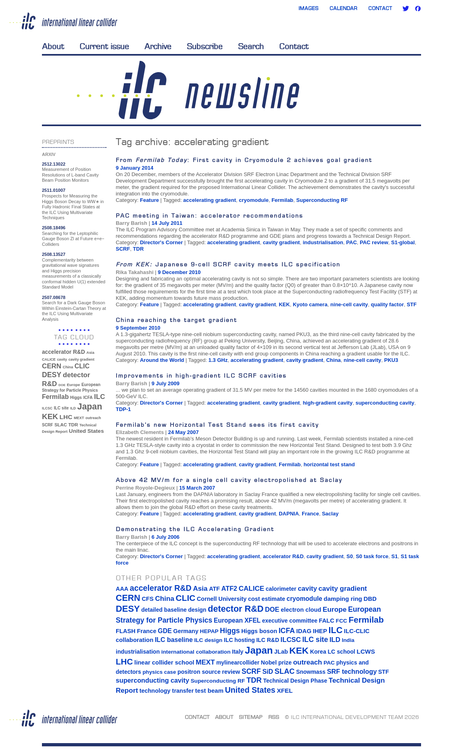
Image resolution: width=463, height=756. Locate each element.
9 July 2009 (165, 383)
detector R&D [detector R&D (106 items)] (235, 609)
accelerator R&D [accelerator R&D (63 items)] (63, 352)
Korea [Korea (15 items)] (318, 651)
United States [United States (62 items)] (86, 431)
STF (412, 304)
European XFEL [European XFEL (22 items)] (237, 620)
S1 (394, 556)
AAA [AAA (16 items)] (122, 589)
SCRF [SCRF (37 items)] (47, 425)
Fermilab (282, 200)
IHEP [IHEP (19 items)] (320, 630)
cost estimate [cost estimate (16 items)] (266, 599)
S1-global (403, 242)
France (310, 514)
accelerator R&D (283, 556)
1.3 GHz (218, 360)
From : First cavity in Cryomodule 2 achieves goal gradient (244, 159)
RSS (273, 717)
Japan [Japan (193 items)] (89, 406)
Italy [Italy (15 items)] (237, 651)
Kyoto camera (310, 304)
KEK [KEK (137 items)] (50, 416)
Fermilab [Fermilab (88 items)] (55, 396)
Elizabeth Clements (140, 432)
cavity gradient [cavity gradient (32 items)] (81, 359)
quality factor (387, 304)
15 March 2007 (197, 488)
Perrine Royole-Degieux (145, 488)
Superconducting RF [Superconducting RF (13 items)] (218, 681)
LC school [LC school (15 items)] (341, 651)
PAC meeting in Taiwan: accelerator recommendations (209, 215)
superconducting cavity (384, 403)
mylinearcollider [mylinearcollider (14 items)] (237, 662)
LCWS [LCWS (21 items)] (366, 651)
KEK (284, 304)
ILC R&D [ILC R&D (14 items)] (267, 640)
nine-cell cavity (349, 304)
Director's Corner (161, 242)
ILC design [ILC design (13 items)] (208, 640)
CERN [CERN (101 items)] (51, 366)
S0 (349, 556)
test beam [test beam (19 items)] (209, 690)
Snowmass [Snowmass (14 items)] (310, 672)
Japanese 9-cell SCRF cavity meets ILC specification (228, 264)
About (53, 46)
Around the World (162, 360)
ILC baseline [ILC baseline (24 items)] (174, 639)
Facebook (418, 8)
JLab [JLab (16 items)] (281, 651)
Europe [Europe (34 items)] (73, 384)
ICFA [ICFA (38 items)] (87, 397)
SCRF (123, 249)
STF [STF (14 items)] (383, 672)
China (333, 360)
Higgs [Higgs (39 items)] (76, 397)
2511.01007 (53, 190)
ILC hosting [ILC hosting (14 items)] (239, 640)
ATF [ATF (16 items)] (214, 589)
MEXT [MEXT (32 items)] (79, 418)
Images (308, 8)
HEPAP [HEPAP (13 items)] (209, 631)
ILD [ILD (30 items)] (73, 408)
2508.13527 (53, 254)
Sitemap (251, 717)
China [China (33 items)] (68, 367)
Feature (149, 200)
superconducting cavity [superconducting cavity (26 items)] (152, 680)
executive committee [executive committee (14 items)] (289, 620)
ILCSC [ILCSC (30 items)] (47, 408)
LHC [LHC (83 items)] (66, 416)
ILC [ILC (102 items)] (99, 397)
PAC (351, 242)
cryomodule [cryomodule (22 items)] (304, 598)
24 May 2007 (183, 432)
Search (251, 46)
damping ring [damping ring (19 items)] (343, 598)
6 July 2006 (165, 537)
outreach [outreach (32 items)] (93, 418)
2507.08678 (53, 297)
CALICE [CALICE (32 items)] (49, 359)
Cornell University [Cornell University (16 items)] (221, 599)
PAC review (374, 242)
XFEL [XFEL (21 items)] (284, 690)
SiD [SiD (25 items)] (267, 671)
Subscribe (205, 46)
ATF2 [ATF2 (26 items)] (229, 588)
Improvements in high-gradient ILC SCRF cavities (201, 375)
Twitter (406, 8)
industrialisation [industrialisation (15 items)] (138, 651)
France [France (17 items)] (146, 631)
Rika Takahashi (135, 272)
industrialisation (323, 242)
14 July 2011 (167, 223)
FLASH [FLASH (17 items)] (126, 631)
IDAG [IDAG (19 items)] (304, 630)
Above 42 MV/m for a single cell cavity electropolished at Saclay (229, 479)
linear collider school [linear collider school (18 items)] (164, 662)
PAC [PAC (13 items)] (329, 663)
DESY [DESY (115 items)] (51, 375)
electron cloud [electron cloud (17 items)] (301, 609)
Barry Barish (131, 223)
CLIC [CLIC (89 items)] (82, 366)
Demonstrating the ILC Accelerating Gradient (195, 528)
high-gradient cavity (328, 403)
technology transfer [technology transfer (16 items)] (167, 690)
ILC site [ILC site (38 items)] (61, 408)
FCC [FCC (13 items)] (341, 621)
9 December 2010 (179, 272)
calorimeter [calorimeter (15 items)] (281, 589)
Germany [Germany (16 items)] (185, 631)
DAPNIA (289, 514)
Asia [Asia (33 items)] (90, 353)
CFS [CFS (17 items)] (147, 599)
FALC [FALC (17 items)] (326, 620)
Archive (157, 46)
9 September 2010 (138, 328)
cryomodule (254, 200)
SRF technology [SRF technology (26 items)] (352, 671)
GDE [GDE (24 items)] (165, 630)
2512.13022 (53, 164)
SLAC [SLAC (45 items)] (60, 424)
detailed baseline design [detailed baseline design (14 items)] (173, 609)
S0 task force (372, 556)
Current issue (104, 46)
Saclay (330, 514)
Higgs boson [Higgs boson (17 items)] (259, 631)
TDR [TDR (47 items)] (73, 424)
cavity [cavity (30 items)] (62, 359)
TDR (138, 249)
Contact (380, 8)
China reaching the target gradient (176, 319)
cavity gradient (281, 242)
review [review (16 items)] (231, 672)
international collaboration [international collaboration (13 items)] (196, 652)
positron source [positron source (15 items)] (199, 672)
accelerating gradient (209, 200)
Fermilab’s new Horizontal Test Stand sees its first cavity (217, 424)
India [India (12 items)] (348, 640)
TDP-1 (123, 409)
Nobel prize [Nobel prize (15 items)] (276, 662)
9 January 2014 (134, 168)
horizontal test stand (329, 464)
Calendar (343, 8)
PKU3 (391, 360)
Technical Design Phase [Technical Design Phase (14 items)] (295, 680)
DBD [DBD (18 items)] (369, 599)
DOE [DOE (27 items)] (61, 385)
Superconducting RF (322, 200)
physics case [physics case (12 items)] (159, 672)
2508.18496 (53, 227)
